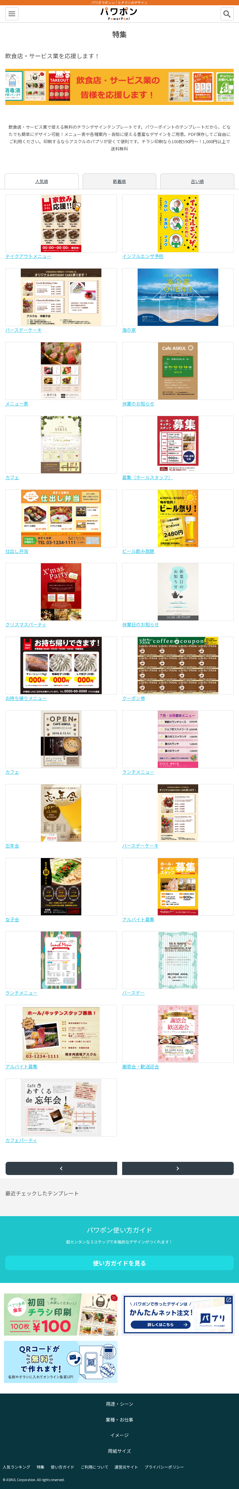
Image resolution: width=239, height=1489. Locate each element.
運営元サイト (126, 1467)
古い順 (197, 181)
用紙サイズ (119, 1451)
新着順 (119, 181)
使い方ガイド (62, 1467)
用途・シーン (119, 1403)
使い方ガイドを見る (119, 1263)
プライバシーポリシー (164, 1467)
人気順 (41, 181)
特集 (40, 1467)
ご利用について (94, 1467)
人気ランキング (16, 1467)
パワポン (119, 13)
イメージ (119, 1435)
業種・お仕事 (119, 1419)
